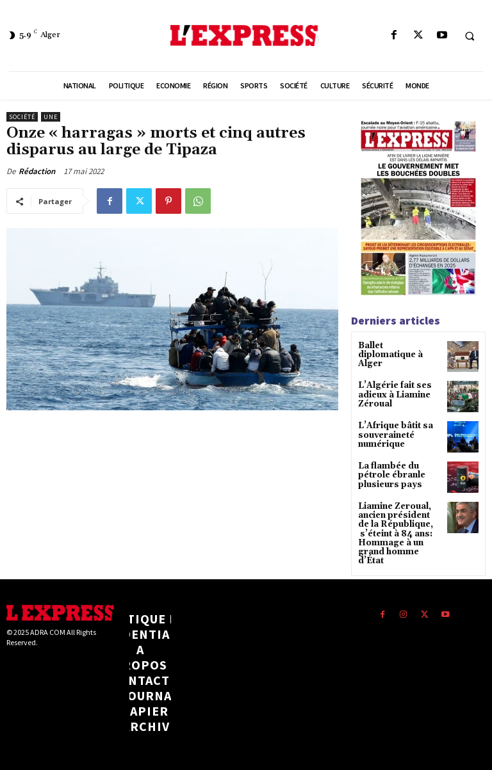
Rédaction (37, 171)
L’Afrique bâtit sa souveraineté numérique (393, 435)
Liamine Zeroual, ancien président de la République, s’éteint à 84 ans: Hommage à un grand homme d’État (397, 534)
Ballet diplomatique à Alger (398, 350)
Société (22, 117)
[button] (470, 36)
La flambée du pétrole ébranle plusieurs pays (389, 476)
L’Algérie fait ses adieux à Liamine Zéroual (392, 394)
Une (50, 117)
